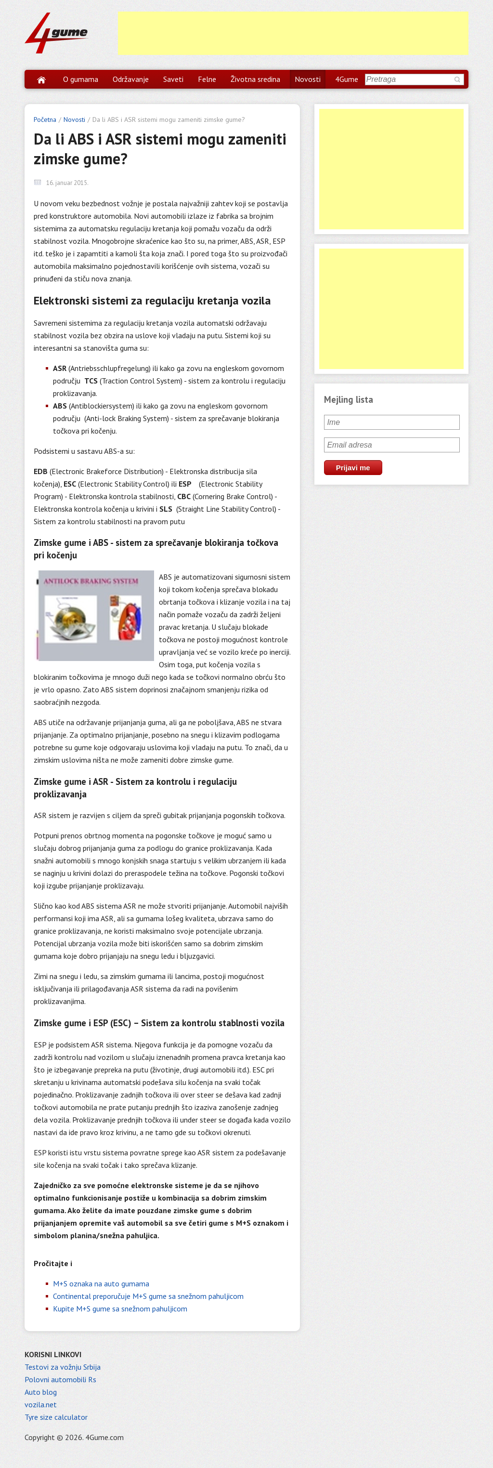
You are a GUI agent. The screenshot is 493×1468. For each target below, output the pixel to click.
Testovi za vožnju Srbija (63, 1367)
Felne (207, 79)
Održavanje (131, 79)
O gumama (80, 79)
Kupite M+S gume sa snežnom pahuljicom (120, 1308)
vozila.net (41, 1404)
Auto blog (41, 1392)
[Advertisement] (293, 33)
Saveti (173, 79)
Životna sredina (255, 79)
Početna (45, 119)
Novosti (308, 79)
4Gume (346, 79)
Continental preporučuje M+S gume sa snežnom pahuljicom (148, 1296)
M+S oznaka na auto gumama (101, 1283)
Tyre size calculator (56, 1417)
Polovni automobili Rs (60, 1379)
